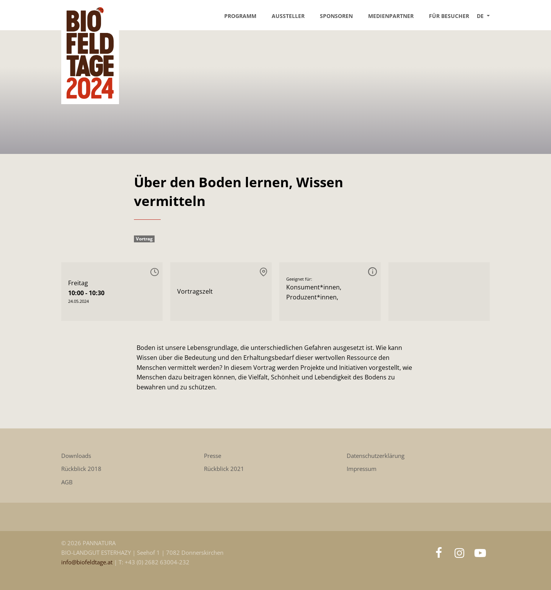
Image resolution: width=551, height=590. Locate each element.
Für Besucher (449, 16)
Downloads (76, 456)
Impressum (362, 469)
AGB (67, 482)
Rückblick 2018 (81, 469)
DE (481, 16)
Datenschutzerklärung (375, 456)
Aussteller (288, 16)
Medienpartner (391, 16)
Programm (240, 16)
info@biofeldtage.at (87, 562)
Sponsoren (336, 16)
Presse (212, 456)
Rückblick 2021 (224, 469)
